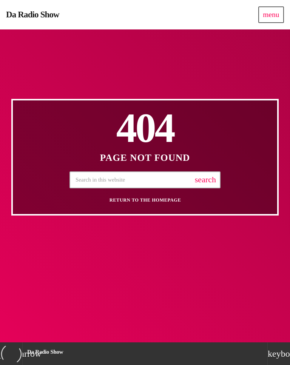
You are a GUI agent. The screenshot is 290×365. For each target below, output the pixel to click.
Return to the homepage (145, 202)
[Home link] (32, 15)
